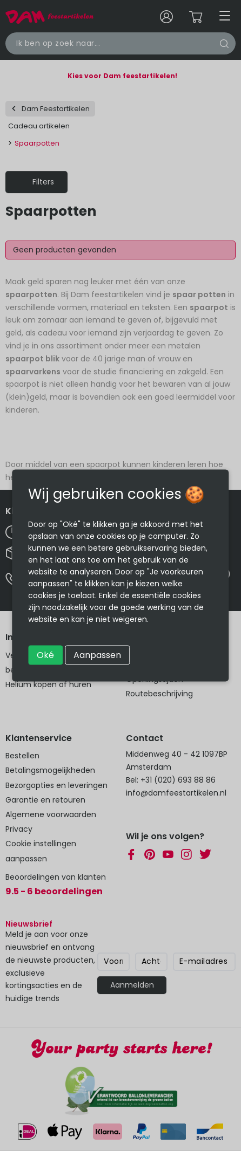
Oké (45, 655)
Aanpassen (97, 655)
